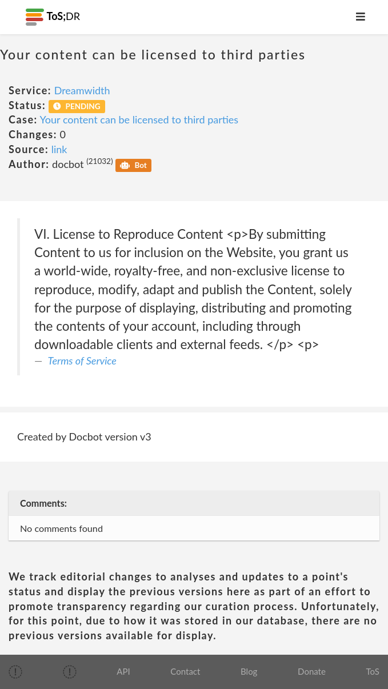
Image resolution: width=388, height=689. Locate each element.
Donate (312, 671)
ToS (372, 671)
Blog (249, 671)
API (123, 671)
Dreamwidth (82, 90)
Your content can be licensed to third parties (139, 119)
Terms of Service (82, 360)
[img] (15, 672)
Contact (185, 671)
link (59, 149)
